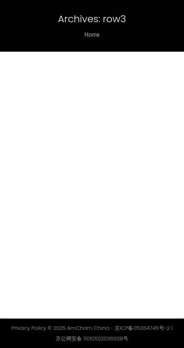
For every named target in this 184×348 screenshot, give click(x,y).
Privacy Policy (28, 328)
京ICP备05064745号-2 (142, 328)
